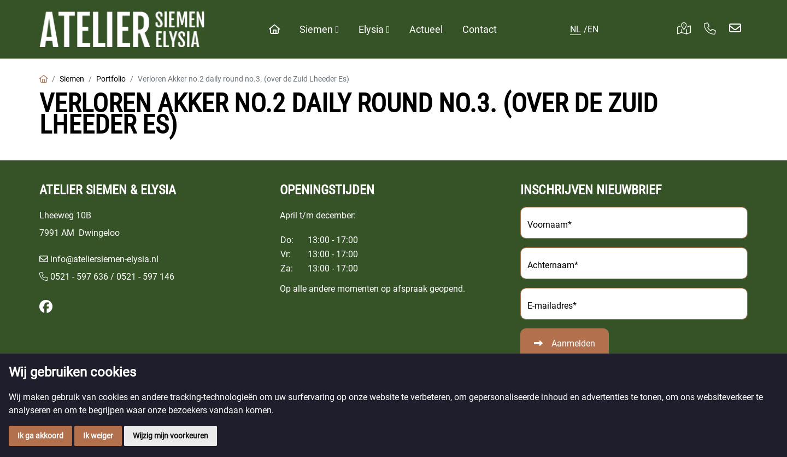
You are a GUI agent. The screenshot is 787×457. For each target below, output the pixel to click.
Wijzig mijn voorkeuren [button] (170, 435)
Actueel (426, 29)
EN (593, 29)
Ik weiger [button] (98, 435)
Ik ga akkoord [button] (40, 435)
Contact (479, 29)
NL (575, 29)
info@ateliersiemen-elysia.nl (104, 259)
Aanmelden (573, 343)
